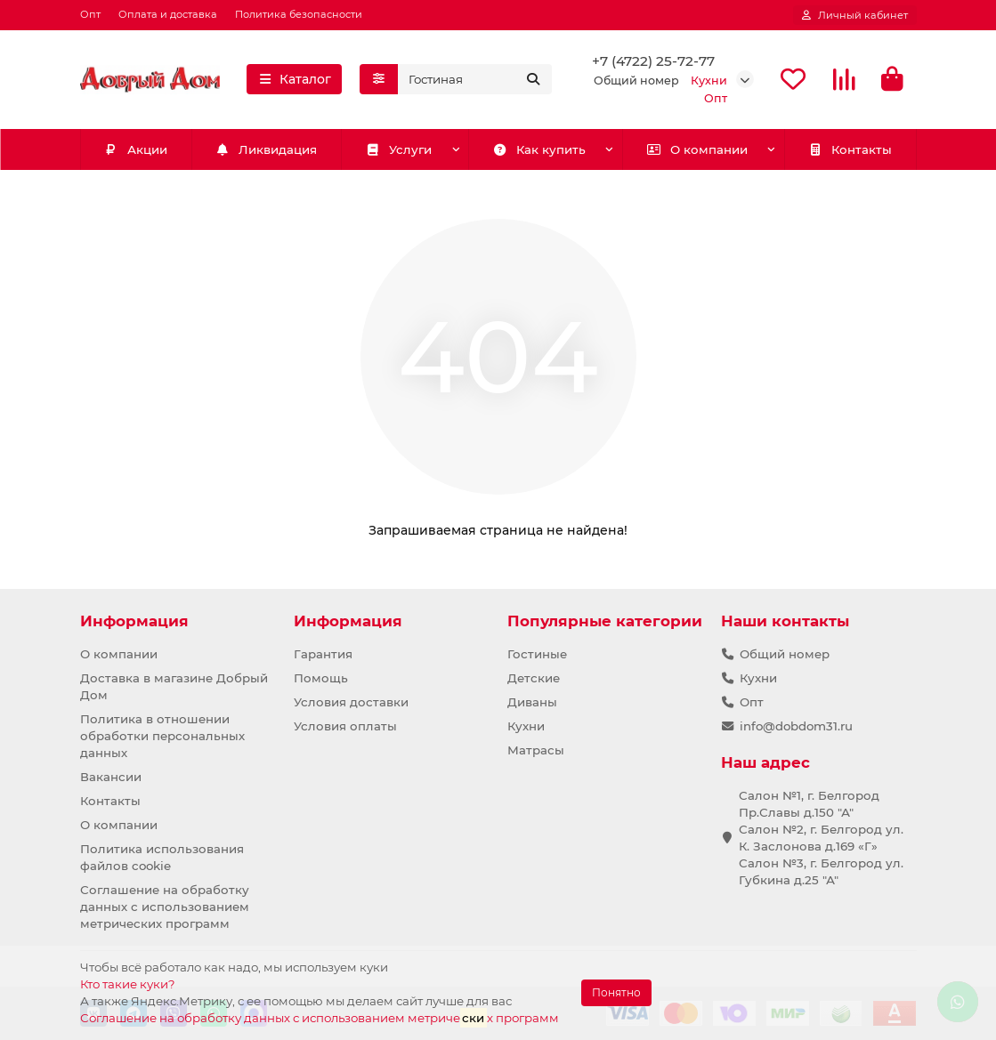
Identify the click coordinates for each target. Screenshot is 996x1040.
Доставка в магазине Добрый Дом (174, 686)
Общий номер (785, 654)
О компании (697, 150)
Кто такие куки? (127, 984)
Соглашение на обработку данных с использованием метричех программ (319, 1017)
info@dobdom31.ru (796, 726)
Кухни (526, 726)
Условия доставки (351, 702)
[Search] (475, 80)
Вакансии (111, 777)
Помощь (321, 678)
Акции (135, 150)
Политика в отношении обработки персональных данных (162, 736)
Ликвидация (266, 150)
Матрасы (535, 750)
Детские (533, 678)
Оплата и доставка (167, 14)
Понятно (616, 992)
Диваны (532, 702)
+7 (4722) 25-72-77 (653, 61)
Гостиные (537, 654)
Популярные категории (604, 621)
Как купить (539, 150)
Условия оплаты (345, 726)
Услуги (399, 150)
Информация (134, 621)
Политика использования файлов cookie (162, 857)
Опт (90, 14)
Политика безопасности (298, 14)
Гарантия (323, 654)
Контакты (849, 150)
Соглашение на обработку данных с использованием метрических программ (164, 907)
